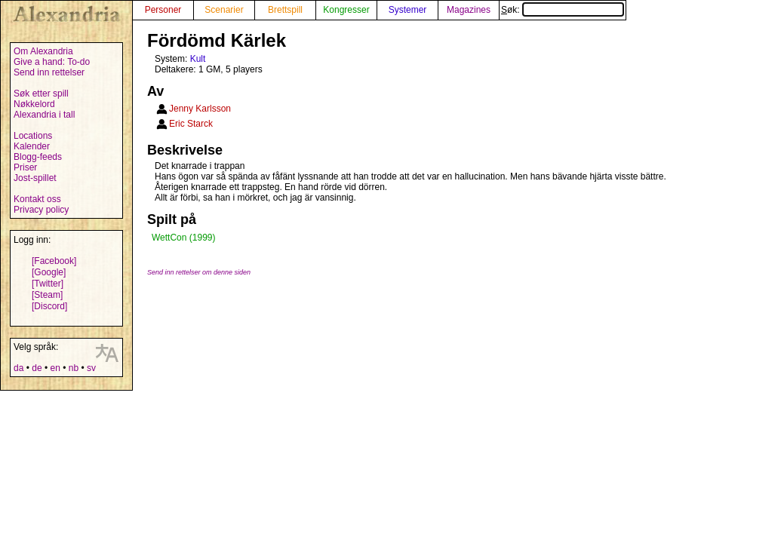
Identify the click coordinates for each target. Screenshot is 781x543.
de (37, 368)
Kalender (32, 146)
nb (73, 368)
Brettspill (285, 10)
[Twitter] (47, 283)
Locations (33, 135)
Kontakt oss (37, 199)
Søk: (562, 10)
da (18, 368)
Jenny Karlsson (200, 108)
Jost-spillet (35, 178)
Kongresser (346, 10)
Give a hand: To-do (52, 62)
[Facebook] (54, 261)
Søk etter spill (41, 93)
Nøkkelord (34, 104)
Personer (163, 10)
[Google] (49, 272)
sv (91, 368)
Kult (198, 59)
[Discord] (49, 306)
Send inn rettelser (49, 72)
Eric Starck (191, 123)
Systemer (408, 10)
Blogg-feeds (38, 157)
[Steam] (47, 295)
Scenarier (223, 10)
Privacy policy (41, 209)
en (55, 368)
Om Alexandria (43, 51)
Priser (25, 167)
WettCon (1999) (184, 237)
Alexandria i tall (44, 114)
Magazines (468, 10)
